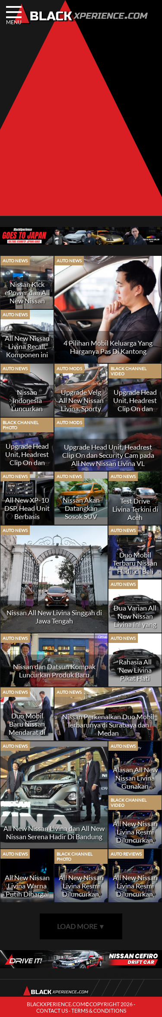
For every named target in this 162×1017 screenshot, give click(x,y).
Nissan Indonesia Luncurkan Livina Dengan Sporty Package (27, 408)
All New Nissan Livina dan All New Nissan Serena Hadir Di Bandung (54, 832)
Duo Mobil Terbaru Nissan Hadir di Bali (135, 563)
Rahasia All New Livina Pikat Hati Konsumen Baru (135, 678)
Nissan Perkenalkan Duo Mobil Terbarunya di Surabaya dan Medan (108, 724)
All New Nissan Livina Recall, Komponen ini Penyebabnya (27, 350)
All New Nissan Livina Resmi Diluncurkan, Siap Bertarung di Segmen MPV (135, 839)
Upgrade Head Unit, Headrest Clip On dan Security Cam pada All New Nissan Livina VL (108, 455)
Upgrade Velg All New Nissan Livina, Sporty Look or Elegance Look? (81, 408)
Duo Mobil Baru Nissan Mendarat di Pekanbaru (27, 728)
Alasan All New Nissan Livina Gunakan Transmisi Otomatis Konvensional (135, 790)
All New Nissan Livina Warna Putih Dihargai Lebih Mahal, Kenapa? (27, 893)
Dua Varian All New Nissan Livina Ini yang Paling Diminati (135, 620)
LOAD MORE (81, 926)
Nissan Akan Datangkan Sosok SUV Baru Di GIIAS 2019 (81, 516)
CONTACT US (52, 1011)
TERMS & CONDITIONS (98, 1011)
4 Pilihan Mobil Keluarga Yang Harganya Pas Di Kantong (108, 347)
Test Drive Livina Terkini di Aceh (135, 509)
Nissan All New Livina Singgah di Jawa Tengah (54, 616)
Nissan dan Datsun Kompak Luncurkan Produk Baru (54, 670)
